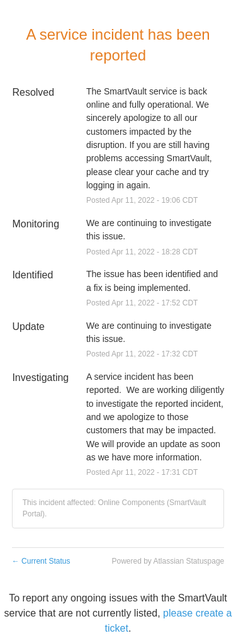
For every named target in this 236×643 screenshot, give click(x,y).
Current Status (41, 561)
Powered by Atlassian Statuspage (167, 561)
